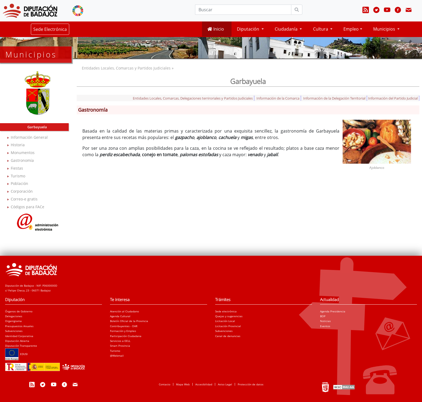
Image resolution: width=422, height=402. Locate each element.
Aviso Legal (225, 384)
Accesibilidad (203, 384)
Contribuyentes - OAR (123, 326)
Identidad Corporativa (19, 336)
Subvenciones (14, 331)
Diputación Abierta (17, 341)
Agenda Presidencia (332, 311)
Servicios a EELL (120, 341)
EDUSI (16, 354)
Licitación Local (225, 321)
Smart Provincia (120, 346)
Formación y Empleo (123, 331)
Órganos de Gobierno (18, 311)
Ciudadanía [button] (287, 29)
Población (19, 183)
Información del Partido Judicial (393, 98)
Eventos (325, 326)
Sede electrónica (226, 311)
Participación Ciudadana (125, 336)
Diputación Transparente (21, 346)
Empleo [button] (351, 29)
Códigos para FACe (27, 206)
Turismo (18, 175)
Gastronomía (22, 160)
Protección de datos (250, 384)
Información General (29, 137)
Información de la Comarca (277, 98)
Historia (18, 144)
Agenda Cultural (120, 316)
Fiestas (17, 168)
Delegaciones (13, 316)
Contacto (164, 384)
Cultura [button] (321, 29)
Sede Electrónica (50, 29)
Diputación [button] (248, 29)
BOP (322, 316)
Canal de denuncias (227, 336)
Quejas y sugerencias (229, 316)
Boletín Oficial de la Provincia (129, 321)
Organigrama (13, 321)
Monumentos (23, 152)
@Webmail (117, 355)
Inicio (215, 29)
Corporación (22, 191)
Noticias (325, 321)
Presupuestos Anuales (19, 326)
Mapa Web (183, 384)
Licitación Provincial (228, 326)
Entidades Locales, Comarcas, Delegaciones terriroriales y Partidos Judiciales (193, 98)
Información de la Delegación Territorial (334, 98)
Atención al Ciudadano (124, 311)
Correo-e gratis (24, 199)
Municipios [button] (384, 29)
